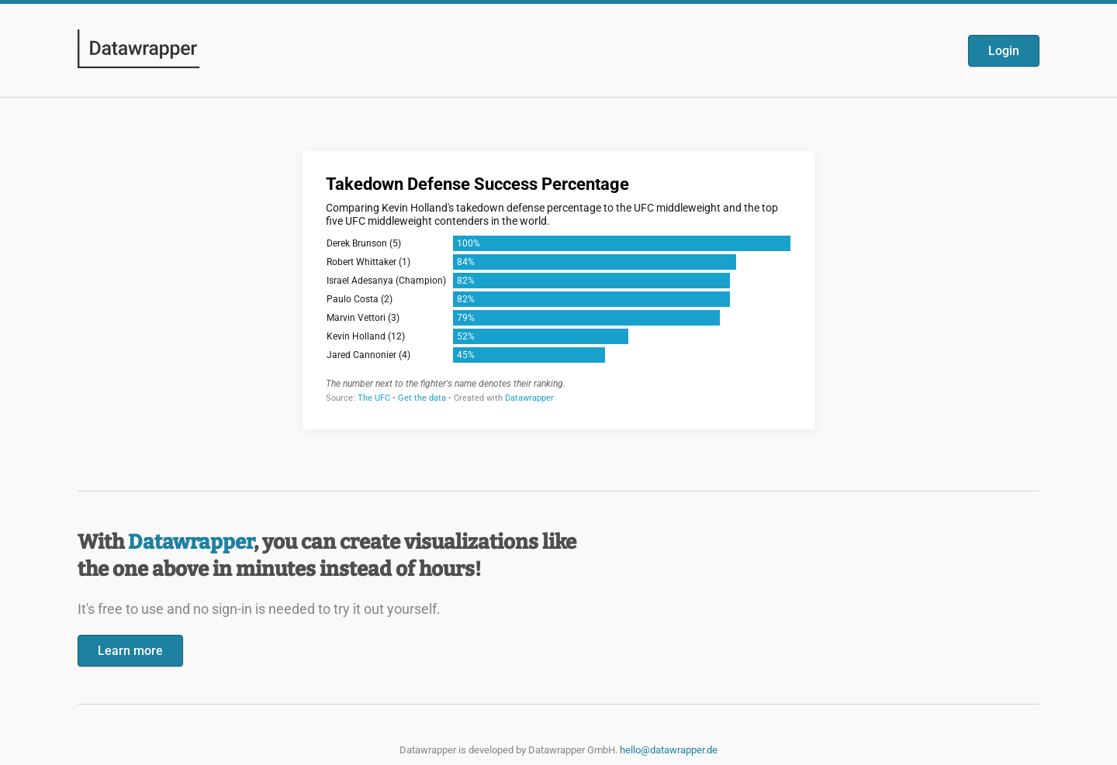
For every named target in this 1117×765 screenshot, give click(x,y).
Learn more (130, 650)
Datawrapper (191, 542)
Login (1003, 50)
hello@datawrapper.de (669, 750)
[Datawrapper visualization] (558, 288)
